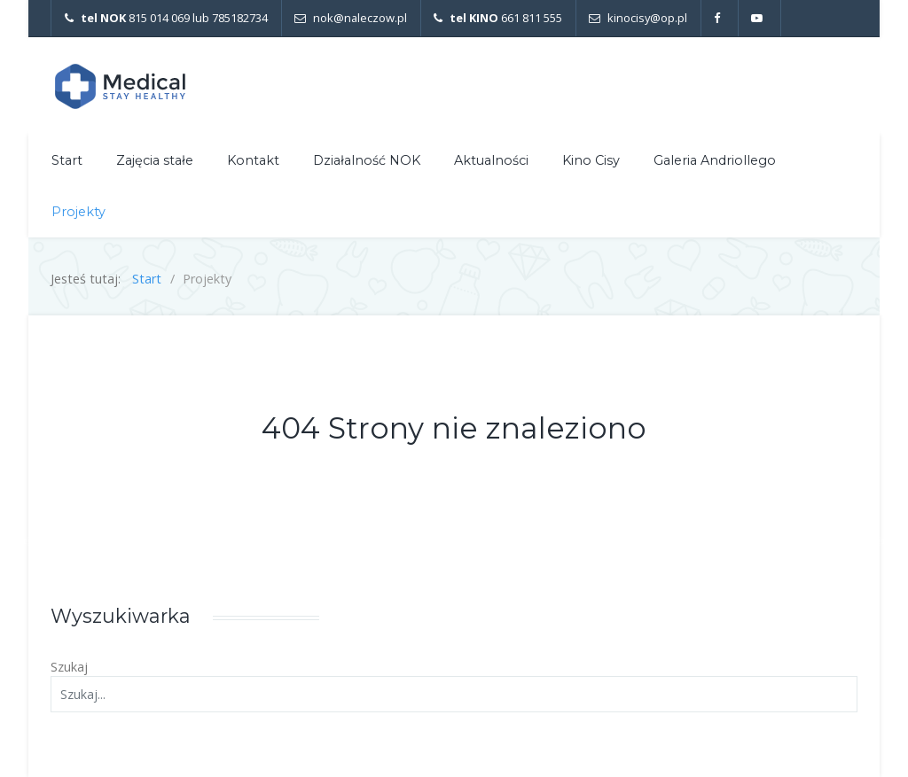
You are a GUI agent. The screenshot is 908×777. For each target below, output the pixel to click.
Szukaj (69, 666)
